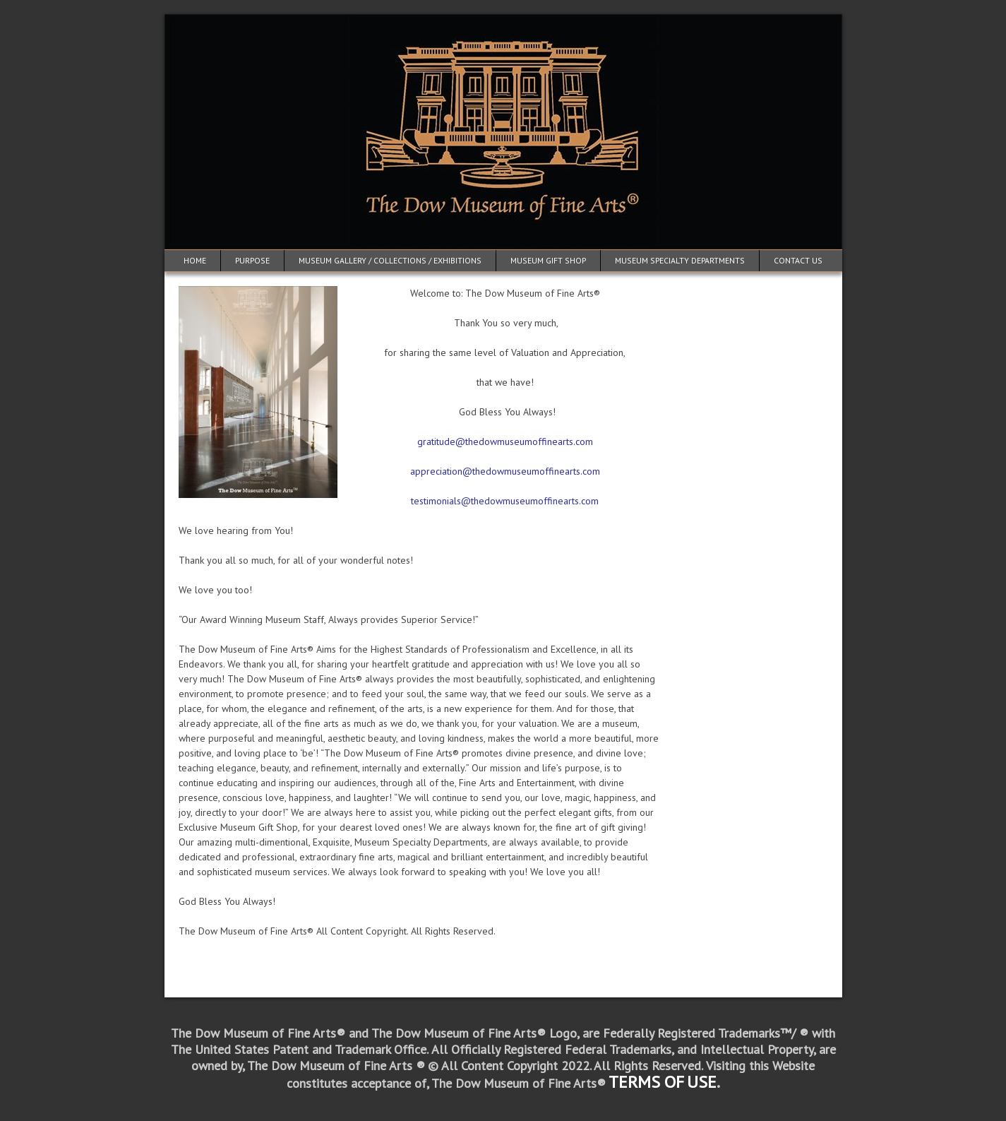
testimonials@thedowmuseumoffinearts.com (505, 500)
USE (702, 1082)
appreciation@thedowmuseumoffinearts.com (505, 471)
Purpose (252, 260)
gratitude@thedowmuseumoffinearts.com (505, 441)
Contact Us (798, 260)
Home (195, 260)
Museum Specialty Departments (680, 260)
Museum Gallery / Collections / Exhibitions (390, 260)
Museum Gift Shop (548, 260)
